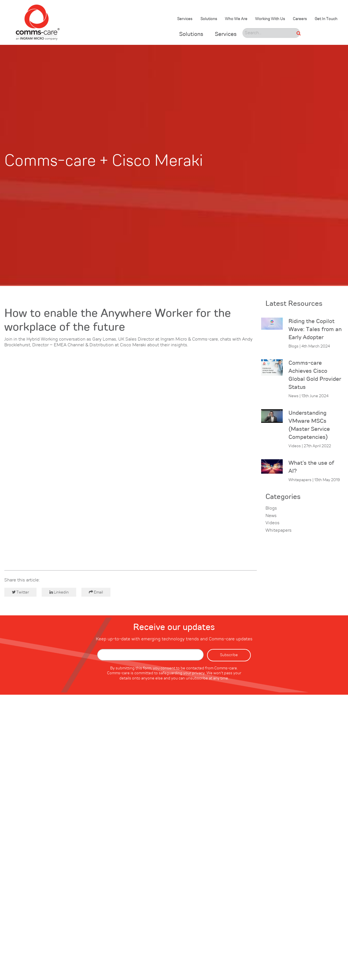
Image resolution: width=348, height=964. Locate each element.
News (271, 516)
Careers (300, 19)
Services (184, 19)
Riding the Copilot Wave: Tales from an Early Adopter (315, 330)
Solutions (208, 19)
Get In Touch (326, 19)
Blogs (271, 508)
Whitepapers (278, 530)
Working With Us (270, 19)
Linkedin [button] (59, 592)
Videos (272, 523)
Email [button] (96, 592)
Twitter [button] (20, 592)
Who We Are (236, 19)
